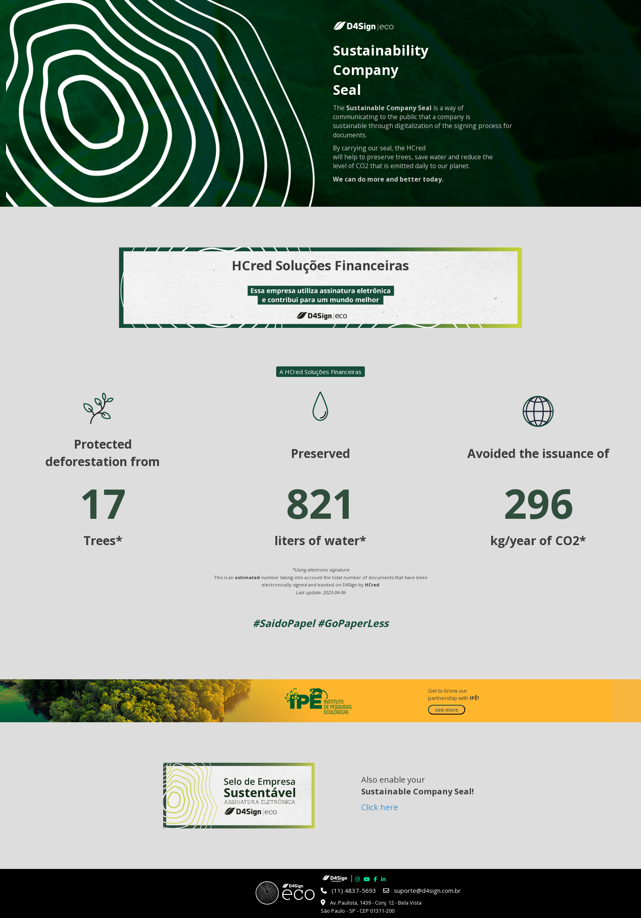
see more (446, 709)
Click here (379, 807)
